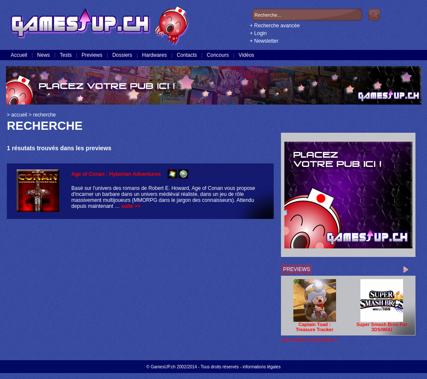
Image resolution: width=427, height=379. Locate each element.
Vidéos (246, 55)
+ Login (258, 33)
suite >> (130, 206)
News (43, 55)
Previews (92, 55)
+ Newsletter (264, 41)
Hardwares (154, 55)
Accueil (19, 55)
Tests (66, 55)
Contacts (187, 55)
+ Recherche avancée (275, 26)
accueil (19, 115)
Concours (217, 55)
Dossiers (122, 55)
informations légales (262, 366)
